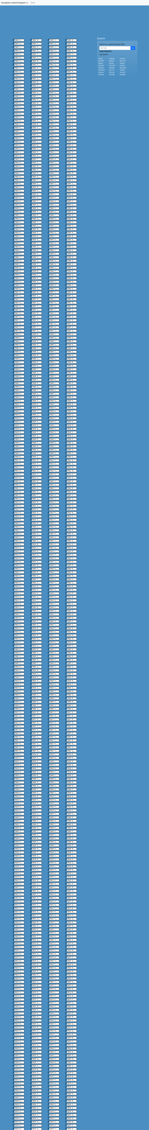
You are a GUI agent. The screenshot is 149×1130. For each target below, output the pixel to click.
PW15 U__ (53, 609)
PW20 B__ (36, 794)
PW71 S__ (18, 867)
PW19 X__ (36, 771)
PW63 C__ (53, 536)
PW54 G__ (53, 182)
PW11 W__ (18, 453)
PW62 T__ (36, 510)
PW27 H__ (71, 1075)
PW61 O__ (36, 467)
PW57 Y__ (53, 314)
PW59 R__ (71, 387)
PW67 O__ (36, 705)
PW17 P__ (53, 685)
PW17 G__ (53, 678)
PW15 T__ (36, 609)
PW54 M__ (71, 185)
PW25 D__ (71, 992)
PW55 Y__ (53, 235)
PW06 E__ (18, 242)
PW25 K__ (36, 999)
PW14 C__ (53, 556)
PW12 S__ (18, 490)
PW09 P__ (53, 367)
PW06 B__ (36, 238)
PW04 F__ (36, 162)
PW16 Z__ (71, 652)
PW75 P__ (53, 1022)
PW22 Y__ (53, 890)
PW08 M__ (71, 324)
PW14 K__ (36, 562)
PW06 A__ (18, 238)
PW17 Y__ (53, 691)
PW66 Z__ (71, 672)
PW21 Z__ (71, 850)
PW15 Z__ (71, 612)
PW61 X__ (36, 473)
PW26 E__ (18, 1035)
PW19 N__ (18, 764)
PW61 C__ (53, 457)
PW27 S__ (18, 1085)
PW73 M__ (71, 939)
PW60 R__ (71, 427)
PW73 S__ (18, 946)
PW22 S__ (18, 886)
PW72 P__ (53, 903)
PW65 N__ (18, 625)
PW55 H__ (71, 222)
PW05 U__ (53, 212)
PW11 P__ (53, 447)
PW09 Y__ (53, 374)
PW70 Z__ (71, 830)
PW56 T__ (36, 271)
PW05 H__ (71, 202)
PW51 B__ (36, 60)
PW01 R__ (71, 50)
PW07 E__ (18, 281)
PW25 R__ (71, 1002)
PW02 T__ (36, 93)
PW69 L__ (53, 781)
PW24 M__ (71, 959)
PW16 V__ (71, 648)
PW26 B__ (36, 1032)
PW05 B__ (36, 199)
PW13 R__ (71, 526)
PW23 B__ (36, 913)
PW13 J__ (18, 523)
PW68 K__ (36, 741)
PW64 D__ (71, 576)
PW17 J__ (18, 681)
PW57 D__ (71, 298)
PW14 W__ (18, 572)
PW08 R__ (71, 328)
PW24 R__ (71, 962)
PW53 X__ (36, 156)
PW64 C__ (53, 576)
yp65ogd (101, 67)
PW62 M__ (71, 503)
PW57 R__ (71, 308)
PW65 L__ (53, 622)
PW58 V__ (71, 351)
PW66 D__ (71, 655)
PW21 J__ (18, 840)
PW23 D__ (71, 913)
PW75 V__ (71, 1025)
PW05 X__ (36, 215)
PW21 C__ (53, 834)
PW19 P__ (53, 764)
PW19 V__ (71, 767)
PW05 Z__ (71, 215)
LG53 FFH (101, 61)
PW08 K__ (36, 324)
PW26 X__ (36, 1048)
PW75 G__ (53, 1015)
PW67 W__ (18, 711)
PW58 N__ (18, 347)
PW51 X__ (36, 76)
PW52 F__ (36, 103)
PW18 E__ (18, 718)
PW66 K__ (36, 662)
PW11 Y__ (53, 453)
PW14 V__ (71, 569)
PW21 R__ (71, 843)
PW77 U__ (53, 1105)
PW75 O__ (36, 1022)
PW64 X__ (36, 592)
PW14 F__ (36, 559)
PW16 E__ (18, 638)
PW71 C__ (53, 853)
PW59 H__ (71, 381)
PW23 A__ (18, 913)
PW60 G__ (53, 420)
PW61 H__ (71, 460)
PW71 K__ (36, 860)
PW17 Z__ (71, 691)
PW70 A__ (18, 814)
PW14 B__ (36, 556)
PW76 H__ (71, 1055)
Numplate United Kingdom (14, 2)
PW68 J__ (18, 741)
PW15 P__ (53, 605)
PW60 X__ (36, 433)
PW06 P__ (53, 248)
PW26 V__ (71, 1045)
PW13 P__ (53, 526)
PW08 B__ (36, 318)
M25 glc (100, 63)
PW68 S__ (18, 748)
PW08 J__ (18, 324)
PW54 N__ (18, 189)
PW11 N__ (18, 447)
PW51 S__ (18, 73)
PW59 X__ (36, 394)
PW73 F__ (36, 936)
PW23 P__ (53, 923)
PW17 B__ (36, 675)
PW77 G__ (53, 1095)
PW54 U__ (53, 192)
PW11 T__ (36, 450)
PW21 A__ (18, 834)
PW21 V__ (71, 847)
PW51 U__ (53, 73)
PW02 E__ (18, 83)
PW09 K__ (36, 364)
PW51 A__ (18, 60)
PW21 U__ (53, 847)
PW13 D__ (71, 516)
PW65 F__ (36, 619)
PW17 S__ (18, 688)
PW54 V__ (71, 192)
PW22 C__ (53, 873)
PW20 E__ (18, 797)
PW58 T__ (36, 351)
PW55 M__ (71, 225)
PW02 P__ (53, 90)
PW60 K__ (36, 424)
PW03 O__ (36, 129)
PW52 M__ (71, 106)
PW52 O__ (36, 109)
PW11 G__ (53, 440)
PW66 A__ (18, 655)
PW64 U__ (53, 589)
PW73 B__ (36, 933)
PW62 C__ (53, 496)
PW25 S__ (18, 1005)
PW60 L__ (53, 424)
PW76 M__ (71, 1058)
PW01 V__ (71, 53)
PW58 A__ (18, 338)
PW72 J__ (18, 900)
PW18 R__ (71, 724)
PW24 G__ (53, 956)
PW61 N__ (18, 467)
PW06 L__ (53, 245)
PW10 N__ (18, 407)
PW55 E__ (18, 222)
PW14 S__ (18, 569)
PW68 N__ (18, 744)
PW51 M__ (71, 66)
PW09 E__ (18, 361)
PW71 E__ (18, 857)
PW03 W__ (18, 136)
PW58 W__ (18, 354)
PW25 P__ (53, 1002)
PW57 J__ (18, 305)
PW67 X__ (36, 711)
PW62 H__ (71, 500)
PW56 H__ (71, 262)
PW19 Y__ (53, 771)
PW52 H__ (71, 103)
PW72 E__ (18, 896)
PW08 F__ (36, 321)
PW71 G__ (53, 857)
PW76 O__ (36, 1062)
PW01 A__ (18, 40)
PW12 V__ (71, 490)
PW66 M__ (71, 662)
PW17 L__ (53, 681)
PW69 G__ (53, 777)
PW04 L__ (53, 166)
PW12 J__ (18, 483)
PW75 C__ (53, 1012)
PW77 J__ (18, 1098)
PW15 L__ (53, 602)
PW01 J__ (18, 47)
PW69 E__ (18, 777)
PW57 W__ (18, 314)
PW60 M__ (71, 424)
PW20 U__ (53, 807)
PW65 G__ (53, 619)
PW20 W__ (18, 810)
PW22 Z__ (71, 890)
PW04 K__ (36, 166)
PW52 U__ (53, 113)
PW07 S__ (18, 291)
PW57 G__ (53, 301)
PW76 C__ (53, 1052)
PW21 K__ (36, 840)
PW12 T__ (36, 490)
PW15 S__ (18, 609)
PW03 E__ (18, 123)
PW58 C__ (53, 338)
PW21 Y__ (53, 850)
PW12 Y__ (53, 493)
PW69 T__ (36, 787)
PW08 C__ (53, 318)
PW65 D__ (71, 615)
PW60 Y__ (53, 433)
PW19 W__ (18, 771)
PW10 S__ (18, 410)
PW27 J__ (18, 1078)
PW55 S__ (18, 232)
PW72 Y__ (53, 910)
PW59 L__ (53, 384)
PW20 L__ (53, 800)
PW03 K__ (36, 126)
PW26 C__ (53, 1032)
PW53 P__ (53, 149)
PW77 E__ (18, 1095)
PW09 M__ (71, 364)
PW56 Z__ (71, 275)
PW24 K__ (36, 959)
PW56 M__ (71, 265)
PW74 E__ (18, 976)
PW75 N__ (18, 1022)
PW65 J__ (18, 622)
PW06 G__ (53, 242)
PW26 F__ (36, 1035)
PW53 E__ (18, 142)
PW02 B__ (36, 80)
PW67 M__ (71, 701)
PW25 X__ (36, 1009)
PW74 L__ (53, 979)
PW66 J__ (18, 662)
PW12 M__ (71, 483)
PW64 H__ (71, 579)
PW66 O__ (36, 665)
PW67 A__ (18, 695)
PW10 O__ (36, 407)
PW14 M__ (71, 562)
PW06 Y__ (53, 255)
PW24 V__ (71, 966)
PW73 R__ (71, 943)
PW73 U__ (53, 946)
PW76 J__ (18, 1058)
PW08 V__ (71, 331)
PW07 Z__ (71, 295)
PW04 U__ (53, 172)
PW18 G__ (53, 718)
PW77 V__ (71, 1105)
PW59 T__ (36, 390)
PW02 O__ (36, 90)
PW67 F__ (36, 698)
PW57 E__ (18, 301)
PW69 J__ (18, 781)
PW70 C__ (53, 814)
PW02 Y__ (53, 96)
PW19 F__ (36, 757)
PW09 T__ (36, 371)
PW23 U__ (53, 926)
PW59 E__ (18, 381)
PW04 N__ (18, 169)
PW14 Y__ (53, 572)
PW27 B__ (36, 1072)
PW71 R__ (71, 863)
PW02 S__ (18, 93)
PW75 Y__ (53, 1029)
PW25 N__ (18, 1002)
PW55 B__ (36, 219)
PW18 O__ (36, 724)
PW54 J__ (18, 185)
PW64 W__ (18, 592)
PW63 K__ (36, 543)
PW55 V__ (71, 232)
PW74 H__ (71, 976)
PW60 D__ (71, 417)
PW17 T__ (36, 688)
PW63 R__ (71, 546)
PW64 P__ (53, 586)
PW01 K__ (36, 47)
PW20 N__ (18, 804)
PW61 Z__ (71, 473)
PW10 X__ (36, 414)
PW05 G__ (53, 202)
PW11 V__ (71, 450)
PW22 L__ (53, 880)
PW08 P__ (53, 328)
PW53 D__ (71, 139)
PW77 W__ (18, 1108)
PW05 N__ (18, 209)
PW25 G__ (53, 996)
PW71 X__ (36, 870)
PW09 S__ (18, 371)
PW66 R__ (71, 665)
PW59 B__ (36, 377)
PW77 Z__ (71, 1108)
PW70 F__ (36, 817)
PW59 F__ (36, 381)
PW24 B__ (36, 953)
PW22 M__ (71, 880)
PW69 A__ (18, 774)
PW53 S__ (18, 152)
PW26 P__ (53, 1042)
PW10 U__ (53, 410)
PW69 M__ (71, 781)
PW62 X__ (36, 513)
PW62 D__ (71, 496)
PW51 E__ (18, 63)
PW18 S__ (18, 728)
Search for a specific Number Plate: (112, 44)
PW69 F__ (36, 777)
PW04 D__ (71, 159)
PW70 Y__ (53, 830)
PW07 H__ (71, 281)
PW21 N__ (18, 843)
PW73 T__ (36, 946)
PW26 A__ (18, 1032)
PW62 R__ (71, 506)
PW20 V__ (71, 807)
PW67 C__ (53, 695)
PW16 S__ (18, 648)
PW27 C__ (53, 1072)
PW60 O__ (36, 427)
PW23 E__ (18, 916)
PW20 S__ (18, 807)
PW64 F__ (36, 579)
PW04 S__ (18, 172)
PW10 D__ (71, 397)
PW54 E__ (18, 182)
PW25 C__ (53, 992)
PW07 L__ (53, 285)
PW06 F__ (36, 242)
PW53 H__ (71, 142)
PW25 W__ (18, 1009)
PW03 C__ (53, 119)
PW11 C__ (53, 437)
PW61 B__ (36, 457)
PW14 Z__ (71, 572)
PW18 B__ (36, 714)
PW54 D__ (71, 179)
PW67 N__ (18, 705)
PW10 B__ (36, 397)
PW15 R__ (71, 605)
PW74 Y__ (53, 989)
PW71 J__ (18, 860)
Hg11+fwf (112, 65)
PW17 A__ (18, 675)
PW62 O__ (36, 506)
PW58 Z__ (71, 354)
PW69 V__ (71, 787)
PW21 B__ (36, 834)
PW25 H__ (71, 996)
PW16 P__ (53, 645)
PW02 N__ (18, 90)
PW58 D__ (71, 338)
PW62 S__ (18, 510)
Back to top (144, 1121)
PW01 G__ (53, 43)
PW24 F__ (36, 956)
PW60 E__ (18, 420)
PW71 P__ (53, 863)
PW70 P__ (53, 824)
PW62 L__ (53, 503)
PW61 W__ (18, 473)
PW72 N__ (18, 903)
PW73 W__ (18, 949)
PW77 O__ (36, 1101)
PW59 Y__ (53, 394)
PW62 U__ (53, 510)
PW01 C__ (53, 40)
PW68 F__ (36, 738)
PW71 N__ (18, 863)
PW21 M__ (71, 840)
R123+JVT (122, 58)
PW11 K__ (36, 443)
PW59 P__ (53, 387)
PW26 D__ (71, 1032)
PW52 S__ (18, 113)
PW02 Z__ (71, 96)
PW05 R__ (71, 209)
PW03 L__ (53, 126)
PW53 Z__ (71, 156)
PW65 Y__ (53, 632)
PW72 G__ (53, 896)
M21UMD (112, 74)
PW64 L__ (53, 582)
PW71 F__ (36, 857)
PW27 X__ (36, 1088)
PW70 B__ (36, 814)
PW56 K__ (36, 265)
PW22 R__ (71, 883)
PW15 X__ (36, 612)
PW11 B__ (36, 437)
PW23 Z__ (71, 929)
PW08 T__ (36, 331)
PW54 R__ (71, 189)
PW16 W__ (18, 652)
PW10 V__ (71, 410)
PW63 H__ (71, 539)
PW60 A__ (18, 417)
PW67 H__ (71, 698)
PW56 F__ (36, 262)
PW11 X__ (36, 453)
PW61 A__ (18, 457)
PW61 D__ (71, 457)
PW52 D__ (71, 100)
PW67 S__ (18, 708)
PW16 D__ (71, 635)
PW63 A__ (18, 536)
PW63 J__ (18, 543)
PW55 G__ (53, 222)
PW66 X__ (36, 672)
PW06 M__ (71, 245)
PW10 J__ (18, 404)
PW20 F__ (36, 797)
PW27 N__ (18, 1082)
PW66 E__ (18, 658)
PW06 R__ (71, 248)
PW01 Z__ (71, 57)
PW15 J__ (18, 602)
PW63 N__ (18, 546)
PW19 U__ (53, 767)
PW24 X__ (36, 969)
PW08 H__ (71, 321)
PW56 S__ (18, 271)
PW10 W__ (18, 414)
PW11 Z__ (71, 453)
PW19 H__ (71, 757)
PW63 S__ (18, 549)
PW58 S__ (18, 351)
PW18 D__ (71, 714)
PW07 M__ (71, 285)
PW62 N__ (18, 506)
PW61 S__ (18, 470)
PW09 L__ (53, 364)
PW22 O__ (36, 883)
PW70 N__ (18, 824)
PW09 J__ (18, 364)
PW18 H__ (71, 718)
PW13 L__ (53, 523)
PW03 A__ (18, 119)
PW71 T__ (36, 867)
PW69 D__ (71, 774)
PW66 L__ (53, 662)
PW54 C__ (53, 179)
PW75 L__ (53, 1019)
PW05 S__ (18, 212)
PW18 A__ (18, 714)
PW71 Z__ (71, 870)
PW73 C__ (53, 933)
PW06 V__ (71, 252)
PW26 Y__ (53, 1048)
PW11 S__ (18, 450)
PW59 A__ (18, 377)
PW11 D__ (71, 437)
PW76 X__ (36, 1068)
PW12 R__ (71, 486)
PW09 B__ (36, 357)
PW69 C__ (53, 774)
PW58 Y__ (53, 354)
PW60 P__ (53, 427)
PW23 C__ (53, 913)
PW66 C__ (53, 655)
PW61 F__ (36, 460)
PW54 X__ (36, 195)
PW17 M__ (71, 681)
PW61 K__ (36, 463)
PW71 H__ (71, 857)
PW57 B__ (36, 298)
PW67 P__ (53, 705)
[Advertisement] (74, 22)
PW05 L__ (53, 205)
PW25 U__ (53, 1005)
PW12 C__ (53, 476)
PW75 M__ (71, 1019)
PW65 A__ (18, 615)
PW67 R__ (71, 705)
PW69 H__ (71, 777)
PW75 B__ (36, 1012)
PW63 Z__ (71, 552)
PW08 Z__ (71, 334)
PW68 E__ (18, 738)
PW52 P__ (53, 109)
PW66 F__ (36, 658)
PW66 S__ (18, 668)
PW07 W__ (18, 295)
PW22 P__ (53, 883)
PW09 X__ (36, 374)
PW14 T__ (36, 569)
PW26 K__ (36, 1039)
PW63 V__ (71, 549)
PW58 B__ (36, 338)
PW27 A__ (18, 1072)
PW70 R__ (71, 824)
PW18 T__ (36, 728)
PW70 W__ (18, 830)
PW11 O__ (36, 447)
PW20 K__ (36, 800)
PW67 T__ (36, 708)
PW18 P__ (53, 724)
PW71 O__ (36, 863)
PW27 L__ (53, 1078)
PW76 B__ (36, 1052)
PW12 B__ (36, 476)
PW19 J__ (18, 761)
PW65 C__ (53, 615)
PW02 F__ (36, 83)
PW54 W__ (18, 195)
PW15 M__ (71, 602)
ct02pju (100, 58)
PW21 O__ (36, 843)
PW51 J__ (18, 66)
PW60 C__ (53, 417)
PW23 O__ (36, 923)
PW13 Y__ (53, 533)
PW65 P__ (53, 625)
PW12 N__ (18, 486)
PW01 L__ (53, 47)
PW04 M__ (71, 166)
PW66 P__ (53, 665)
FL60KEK (122, 70)
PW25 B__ (36, 992)
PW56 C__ (53, 258)
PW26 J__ (18, 1039)
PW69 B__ (36, 774)
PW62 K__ (36, 503)
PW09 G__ (53, 361)
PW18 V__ (71, 728)
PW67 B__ (36, 695)
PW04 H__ (71, 162)
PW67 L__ (53, 701)
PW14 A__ (18, 556)
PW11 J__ (18, 443)
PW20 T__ (36, 807)
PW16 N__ (18, 645)
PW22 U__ (53, 886)
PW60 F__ (36, 420)
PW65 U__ (53, 629)
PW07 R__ (71, 288)
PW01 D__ (71, 40)
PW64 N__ (18, 586)
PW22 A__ (18, 873)
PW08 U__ (53, 331)
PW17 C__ (53, 675)
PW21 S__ (18, 847)
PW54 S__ (18, 192)
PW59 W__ (18, 394)
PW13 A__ (18, 516)
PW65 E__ (18, 619)
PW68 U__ (53, 748)
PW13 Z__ (71, 533)
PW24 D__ (71, 953)
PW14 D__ (71, 556)
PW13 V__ (71, 529)
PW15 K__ (36, 602)
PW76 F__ (36, 1055)
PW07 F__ (36, 281)
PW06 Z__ (71, 255)
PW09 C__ (53, 357)
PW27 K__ (36, 1078)
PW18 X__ (36, 731)
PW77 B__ (36, 1091)
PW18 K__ (36, 721)
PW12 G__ (53, 480)
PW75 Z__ (71, 1029)
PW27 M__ (71, 1078)
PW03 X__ (36, 136)
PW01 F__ (36, 43)
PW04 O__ (36, 169)
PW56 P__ (53, 268)
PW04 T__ (36, 172)
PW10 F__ (36, 400)
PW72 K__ (36, 900)
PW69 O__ (36, 784)
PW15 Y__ (53, 612)
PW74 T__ (36, 986)
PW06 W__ (18, 255)
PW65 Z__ (71, 632)
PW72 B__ (36, 893)
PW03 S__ (18, 133)
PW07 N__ (18, 288)
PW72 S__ (18, 906)
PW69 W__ (18, 791)
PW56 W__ (18, 275)
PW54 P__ (53, 189)
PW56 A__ (18, 258)
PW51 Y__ (53, 76)
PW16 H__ (71, 638)
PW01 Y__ (53, 57)
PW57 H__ (71, 301)
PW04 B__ (36, 159)
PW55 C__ (53, 219)
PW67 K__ (36, 701)
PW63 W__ (18, 552)
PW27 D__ (71, 1072)
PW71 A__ (18, 853)
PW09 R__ (71, 367)
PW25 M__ (71, 999)
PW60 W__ (18, 433)
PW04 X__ (36, 176)
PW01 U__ (53, 53)
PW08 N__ (18, 328)
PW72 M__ (71, 900)
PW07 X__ (36, 295)
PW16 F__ (36, 638)
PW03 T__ (36, 133)
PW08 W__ (18, 334)
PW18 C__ (53, 714)
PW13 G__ (53, 519)
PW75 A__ (18, 1012)
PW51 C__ (53, 60)
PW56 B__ (36, 258)
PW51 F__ (36, 63)
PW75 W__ (18, 1029)
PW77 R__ (71, 1101)
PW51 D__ (71, 60)
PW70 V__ (71, 827)
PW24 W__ (18, 969)
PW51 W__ (18, 76)
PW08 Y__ (53, 334)
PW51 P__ (53, 70)
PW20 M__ (71, 800)
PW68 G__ (53, 738)
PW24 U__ (53, 966)
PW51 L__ (53, 66)
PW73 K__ (36, 939)
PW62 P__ (53, 506)
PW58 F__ (36, 341)
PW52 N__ (18, 109)
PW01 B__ (36, 40)
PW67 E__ (18, 698)
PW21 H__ (71, 837)
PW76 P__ (53, 1062)
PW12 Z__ (71, 493)
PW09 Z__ (71, 374)
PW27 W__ (18, 1088)
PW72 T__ (36, 906)
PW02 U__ (53, 93)
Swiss (28, 1121)
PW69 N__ (18, 784)
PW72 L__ (53, 900)
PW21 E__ (18, 837)
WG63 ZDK (123, 67)
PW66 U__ (53, 668)
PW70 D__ (71, 814)
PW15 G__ (53, 599)
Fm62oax (112, 58)
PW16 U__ (53, 648)
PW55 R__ (71, 228)
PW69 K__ (36, 781)
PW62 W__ (18, 513)
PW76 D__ (71, 1052)
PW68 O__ (36, 744)
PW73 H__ (71, 936)
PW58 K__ (36, 344)
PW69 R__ (71, 784)
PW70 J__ (18, 820)
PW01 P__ (53, 50)
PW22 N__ (18, 883)
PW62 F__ (36, 500)
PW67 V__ (71, 708)
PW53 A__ (18, 139)
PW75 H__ (71, 1015)
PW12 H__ (71, 480)
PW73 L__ (53, 939)
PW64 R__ (71, 586)
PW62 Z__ (71, 513)
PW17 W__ (18, 691)
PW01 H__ (71, 43)
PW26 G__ (53, 1035)
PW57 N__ (18, 308)
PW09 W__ (18, 374)
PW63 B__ (36, 536)
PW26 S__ (18, 1045)
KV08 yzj (122, 63)
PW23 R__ (71, 923)
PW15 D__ (71, 595)
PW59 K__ (36, 384)
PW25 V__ (71, 1005)
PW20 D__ (71, 794)
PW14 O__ (36, 566)
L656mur (111, 61)
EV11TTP (111, 70)
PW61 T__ (36, 470)
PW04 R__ (71, 169)
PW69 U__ (53, 787)
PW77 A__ (18, 1091)
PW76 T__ (36, 1065)
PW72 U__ (53, 906)
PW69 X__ (36, 791)
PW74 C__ (53, 972)
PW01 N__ (18, 50)
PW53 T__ (36, 152)
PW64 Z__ (71, 592)
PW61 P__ (53, 467)
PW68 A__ (18, 734)
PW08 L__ (53, 324)
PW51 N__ (18, 70)
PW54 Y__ (53, 195)
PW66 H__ (71, 658)
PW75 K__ (36, 1019)
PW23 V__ (71, 926)
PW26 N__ (18, 1042)
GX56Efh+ (123, 74)
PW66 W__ (18, 672)
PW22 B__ (36, 873)
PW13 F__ (36, 519)
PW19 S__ (18, 767)
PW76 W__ (18, 1068)
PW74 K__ (36, 979)
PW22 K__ (36, 880)
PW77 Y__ (53, 1108)
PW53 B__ (36, 139)
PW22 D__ (71, 873)
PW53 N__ (18, 149)
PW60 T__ (36, 430)
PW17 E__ (18, 678)
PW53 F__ (36, 142)
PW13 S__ (18, 529)
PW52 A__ (18, 100)
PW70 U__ (53, 827)
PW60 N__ (18, 427)
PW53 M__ (71, 146)
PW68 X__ (36, 751)
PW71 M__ (71, 860)
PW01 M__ (71, 47)
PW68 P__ (53, 744)
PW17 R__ (71, 685)
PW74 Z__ (71, 989)
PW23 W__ (18, 929)
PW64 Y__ (53, 592)
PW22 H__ (71, 877)
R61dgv (111, 63)
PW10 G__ (53, 400)
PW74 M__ (71, 979)
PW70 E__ (18, 817)
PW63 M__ (71, 543)
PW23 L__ (53, 919)
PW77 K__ (36, 1098)
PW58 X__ (36, 354)
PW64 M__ (71, 582)
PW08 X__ (36, 334)
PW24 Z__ (71, 969)
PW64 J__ (18, 582)
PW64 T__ (36, 589)
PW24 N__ (18, 962)
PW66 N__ (18, 665)
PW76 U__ (53, 1065)
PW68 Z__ (71, 751)
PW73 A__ (18, 933)
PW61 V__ (71, 470)
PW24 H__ (71, 956)
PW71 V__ (71, 867)
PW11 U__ (53, 450)
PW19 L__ (53, 761)
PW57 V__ (71, 311)
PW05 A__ (18, 199)
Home (33, 3)
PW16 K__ (36, 642)
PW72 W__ (18, 910)
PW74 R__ (71, 982)
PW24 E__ (18, 956)
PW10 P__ (53, 407)
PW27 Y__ (53, 1088)
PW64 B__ (36, 576)
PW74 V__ (71, 986)
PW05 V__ (71, 212)
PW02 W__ (18, 96)
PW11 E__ (18, 440)
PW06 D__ (71, 238)
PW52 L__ (53, 106)
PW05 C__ (53, 199)
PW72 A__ (18, 893)
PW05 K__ (36, 205)
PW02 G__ (53, 83)
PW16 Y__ (53, 652)
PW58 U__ (53, 351)
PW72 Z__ (71, 910)
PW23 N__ (18, 923)
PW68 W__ (18, 751)
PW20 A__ (18, 794)
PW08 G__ (53, 321)
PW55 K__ (36, 225)
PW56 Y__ (53, 275)
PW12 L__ (53, 483)
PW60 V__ (71, 430)
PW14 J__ (18, 562)
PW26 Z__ (71, 1048)
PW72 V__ (71, 906)
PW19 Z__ (71, 771)
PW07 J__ (18, 285)
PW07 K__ (36, 285)
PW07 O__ (36, 288)
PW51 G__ (53, 63)
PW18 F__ (36, 718)
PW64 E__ (18, 579)
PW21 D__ (71, 834)
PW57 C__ (53, 298)
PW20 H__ (71, 797)
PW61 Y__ (53, 473)
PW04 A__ (18, 159)
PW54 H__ (71, 182)
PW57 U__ (53, 311)
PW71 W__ (18, 870)
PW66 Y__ (53, 672)
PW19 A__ (18, 754)
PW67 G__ (53, 698)
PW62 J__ (18, 503)
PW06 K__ (36, 245)
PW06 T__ (36, 252)
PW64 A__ (18, 576)
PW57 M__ (71, 305)
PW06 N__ (18, 248)
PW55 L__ (53, 225)
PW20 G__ (53, 797)
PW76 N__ (18, 1062)
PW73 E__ (18, 936)
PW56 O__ (36, 268)
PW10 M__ (71, 404)
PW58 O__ (36, 347)
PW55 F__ (36, 222)
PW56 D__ (71, 258)
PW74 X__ (36, 989)
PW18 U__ (53, 728)
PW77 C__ (53, 1091)
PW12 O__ (36, 486)
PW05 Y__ (53, 215)
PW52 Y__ (53, 116)
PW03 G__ (53, 123)
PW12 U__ (53, 490)
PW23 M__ (71, 919)
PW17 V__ (71, 688)
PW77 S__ (18, 1105)
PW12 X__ (36, 493)
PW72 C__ (53, 893)
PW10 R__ (71, 407)
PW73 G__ (53, 936)
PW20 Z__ (71, 810)
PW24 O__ (36, 962)
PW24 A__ (18, 953)
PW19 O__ (36, 764)
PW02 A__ (18, 80)
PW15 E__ (18, 599)
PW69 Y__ (53, 791)
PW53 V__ (71, 152)
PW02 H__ (71, 83)
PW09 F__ (36, 361)
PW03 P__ (53, 129)
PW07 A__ (18, 278)
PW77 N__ (18, 1101)
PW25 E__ (18, 996)
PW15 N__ (18, 605)
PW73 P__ (53, 943)
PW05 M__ (71, 205)
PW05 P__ (53, 209)
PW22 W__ (18, 890)
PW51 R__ (71, 70)
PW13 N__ (18, 526)
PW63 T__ (36, 549)
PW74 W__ (18, 989)
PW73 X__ (36, 949)
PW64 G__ (53, 579)
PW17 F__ (36, 678)
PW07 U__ (53, 291)
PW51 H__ (71, 63)
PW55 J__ (18, 225)
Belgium (10, 1121)
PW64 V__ (71, 589)
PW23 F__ (36, 916)
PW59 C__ (53, 377)
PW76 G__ (53, 1055)
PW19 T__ (36, 767)
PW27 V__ (71, 1085)
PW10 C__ (53, 397)
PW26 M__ (71, 1039)
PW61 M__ (71, 463)
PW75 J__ (18, 1019)
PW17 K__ (36, 681)
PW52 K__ (36, 106)
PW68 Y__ (53, 751)
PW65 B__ (36, 615)
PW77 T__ (36, 1105)
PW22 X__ (36, 890)
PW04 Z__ (71, 176)
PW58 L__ (53, 344)
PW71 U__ (53, 867)
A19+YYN (122, 72)
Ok (133, 48)
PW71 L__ (53, 860)
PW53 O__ (36, 149)
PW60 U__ (53, 430)
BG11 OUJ (123, 61)
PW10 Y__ (53, 414)
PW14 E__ (18, 559)
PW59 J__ (18, 384)
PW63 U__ (53, 549)
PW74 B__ (36, 972)
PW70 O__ (36, 824)
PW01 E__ (18, 43)
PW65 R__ (71, 625)
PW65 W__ (18, 632)
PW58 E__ (18, 341)
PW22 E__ (18, 877)
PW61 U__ (53, 470)
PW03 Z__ (71, 136)
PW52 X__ (36, 116)
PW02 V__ (71, 93)
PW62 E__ (18, 500)
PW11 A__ (18, 437)
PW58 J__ (18, 344)
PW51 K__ (36, 66)
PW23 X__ (36, 929)
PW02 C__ (53, 80)
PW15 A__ (18, 595)
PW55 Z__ (71, 235)
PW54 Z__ (71, 195)
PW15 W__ (18, 612)
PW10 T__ (36, 410)
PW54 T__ (36, 192)
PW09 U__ (53, 371)
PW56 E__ (18, 262)
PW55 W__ (18, 235)
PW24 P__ (53, 962)
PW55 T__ (36, 232)
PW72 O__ (36, 903)
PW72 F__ (36, 896)
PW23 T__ (36, 926)
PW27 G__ (53, 1075)
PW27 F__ (36, 1075)
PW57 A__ (18, 298)
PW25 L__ (53, 999)
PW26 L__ (53, 1039)
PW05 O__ (36, 209)
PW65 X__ (36, 632)
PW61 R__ (71, 467)
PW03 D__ (71, 119)
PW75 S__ (18, 1025)
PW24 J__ (18, 959)
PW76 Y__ (53, 1068)
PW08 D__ (71, 318)
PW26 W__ (18, 1048)
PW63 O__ (36, 546)
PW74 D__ (71, 972)
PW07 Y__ (53, 295)
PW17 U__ (53, 688)
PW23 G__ (53, 916)
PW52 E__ (18, 103)
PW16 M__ (71, 642)
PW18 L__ (53, 721)
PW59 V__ (71, 390)
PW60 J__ (18, 424)
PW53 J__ (18, 146)
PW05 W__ (18, 215)
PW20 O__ (36, 804)
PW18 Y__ (53, 731)
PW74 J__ (18, 979)
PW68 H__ (71, 738)
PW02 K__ (36, 86)
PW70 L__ (53, 820)
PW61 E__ (18, 460)
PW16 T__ (36, 648)
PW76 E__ (18, 1055)
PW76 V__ (71, 1065)
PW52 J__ (18, 106)
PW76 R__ (71, 1062)
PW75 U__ (53, 1025)
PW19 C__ (53, 754)
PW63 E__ (18, 539)
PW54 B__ (36, 179)
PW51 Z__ (71, 76)
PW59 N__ (18, 387)
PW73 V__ (71, 946)
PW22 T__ (36, 886)
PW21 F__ (36, 837)
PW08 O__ (36, 328)
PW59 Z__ (71, 394)
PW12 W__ (18, 493)
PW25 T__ (36, 1005)
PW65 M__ (71, 622)
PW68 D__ (71, 734)
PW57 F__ (36, 301)
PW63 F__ (36, 539)
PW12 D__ (71, 476)
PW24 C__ (53, 953)
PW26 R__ (71, 1042)
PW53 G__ (53, 142)
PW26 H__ (71, 1035)
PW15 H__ (71, 599)
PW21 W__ (18, 850)
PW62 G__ (53, 500)
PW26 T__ (36, 1045)
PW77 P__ (53, 1101)
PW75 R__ (71, 1022)
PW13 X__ (36, 533)
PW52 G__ (53, 103)
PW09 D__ (71, 357)
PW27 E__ (18, 1075)
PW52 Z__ (71, 116)
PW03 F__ (36, 123)
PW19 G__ (53, 757)
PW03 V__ (71, 133)
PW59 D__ (71, 377)
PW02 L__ (53, 86)
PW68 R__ (71, 744)
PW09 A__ (18, 357)
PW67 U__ (53, 708)
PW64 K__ (36, 582)
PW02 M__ (71, 86)
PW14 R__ (71, 566)
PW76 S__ (18, 1065)
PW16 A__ (18, 635)
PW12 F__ (36, 480)
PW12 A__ (18, 476)
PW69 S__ (18, 787)
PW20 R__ (71, 804)
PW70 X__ (36, 830)
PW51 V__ (71, 73)
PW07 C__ (53, 278)
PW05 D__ (71, 199)
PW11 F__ (36, 440)
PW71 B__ (36, 853)
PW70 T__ (36, 827)
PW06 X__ (36, 255)
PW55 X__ (36, 235)
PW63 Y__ (53, 552)
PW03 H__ (71, 123)
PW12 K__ (36, 483)
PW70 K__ (36, 820)
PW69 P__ (53, 784)
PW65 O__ (36, 625)
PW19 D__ (71, 754)
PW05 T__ (36, 212)
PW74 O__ (36, 982)
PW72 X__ (36, 910)
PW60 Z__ (71, 433)
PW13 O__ (36, 526)
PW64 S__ (18, 589)
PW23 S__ (18, 926)
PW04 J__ (18, 166)
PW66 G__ (53, 658)
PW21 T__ (36, 847)
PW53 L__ (53, 146)
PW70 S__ (18, 827)
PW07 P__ (53, 288)
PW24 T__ (36, 966)
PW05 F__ (36, 202)
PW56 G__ (53, 262)
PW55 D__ (71, 219)
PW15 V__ (71, 609)
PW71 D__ (71, 853)
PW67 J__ (18, 701)
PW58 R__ (71, 347)
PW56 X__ (36, 275)
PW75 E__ (18, 1015)
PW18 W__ (18, 731)
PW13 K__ (36, 523)
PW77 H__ (71, 1095)
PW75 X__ (36, 1029)
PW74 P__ (53, 982)
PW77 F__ (36, 1095)
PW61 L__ (53, 463)
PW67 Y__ (53, 711)
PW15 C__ (53, 595)
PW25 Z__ (71, 1009)
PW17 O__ (36, 685)
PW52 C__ (53, 100)
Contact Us (134, 1121)
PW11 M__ (71, 443)
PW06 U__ (53, 252)
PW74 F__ (36, 976)
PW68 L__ (53, 741)
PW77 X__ (36, 1108)
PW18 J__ (18, 721)
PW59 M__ (71, 384)
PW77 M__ (71, 1098)
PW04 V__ (71, 172)
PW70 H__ (71, 817)
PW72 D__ (71, 893)
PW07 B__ (36, 278)
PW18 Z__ (71, 731)
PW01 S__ (18, 53)
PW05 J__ (18, 205)
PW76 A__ (18, 1052)
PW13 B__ (36, 516)
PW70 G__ (53, 817)
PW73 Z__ (71, 949)
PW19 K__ (36, 761)
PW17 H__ (71, 678)
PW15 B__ (36, 595)
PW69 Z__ (71, 791)
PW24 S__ (18, 966)
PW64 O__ (36, 586)
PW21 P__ (53, 843)
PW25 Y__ (53, 1009)
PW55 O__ (36, 228)
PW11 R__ (71, 447)
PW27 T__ (36, 1085)
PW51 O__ (36, 70)
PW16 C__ (53, 635)
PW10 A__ (18, 397)
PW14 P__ (53, 566)
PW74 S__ (18, 986)
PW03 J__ (18, 126)
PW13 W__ (18, 533)
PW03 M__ (71, 126)
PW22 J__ (18, 880)
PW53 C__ (53, 139)
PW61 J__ (18, 463)
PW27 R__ (71, 1082)
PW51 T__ (36, 73)
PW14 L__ (53, 562)
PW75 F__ (36, 1015)
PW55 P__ (53, 228)
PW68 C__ (53, 734)
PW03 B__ (36, 119)
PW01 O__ (36, 50)
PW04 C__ (53, 159)
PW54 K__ (36, 185)
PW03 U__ (53, 133)
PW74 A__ (18, 972)
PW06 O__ (36, 248)
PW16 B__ (36, 635)
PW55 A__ (18, 219)
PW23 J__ (18, 919)
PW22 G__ (53, 877)
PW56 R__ (71, 268)
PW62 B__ (36, 496)
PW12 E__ (18, 480)
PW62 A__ (18, 496)
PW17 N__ (18, 685)
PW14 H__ (71, 559)
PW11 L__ (53, 443)
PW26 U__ (53, 1045)
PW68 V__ (71, 748)
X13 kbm (122, 65)
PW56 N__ (18, 268)
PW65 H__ (71, 619)
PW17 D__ (71, 675)
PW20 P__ (53, 804)
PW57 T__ (36, 311)
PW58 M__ (71, 344)
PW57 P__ (53, 308)
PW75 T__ (36, 1025)
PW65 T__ (36, 629)
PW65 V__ (71, 629)
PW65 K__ (36, 622)
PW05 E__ (18, 202)
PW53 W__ (18, 156)
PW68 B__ (36, 734)
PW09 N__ (18, 367)
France (19, 1121)
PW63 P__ (53, 546)
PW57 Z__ (71, 314)
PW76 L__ (53, 1058)
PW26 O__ (36, 1042)
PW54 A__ (18, 179)
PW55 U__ (53, 232)
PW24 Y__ (53, 969)
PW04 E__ (18, 162)
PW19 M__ (71, 761)
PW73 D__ (71, 933)
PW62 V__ (71, 510)
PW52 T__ (36, 113)
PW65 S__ (18, 629)
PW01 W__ (18, 57)
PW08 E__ (18, 321)
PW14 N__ (18, 566)
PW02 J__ (18, 86)
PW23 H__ (71, 916)
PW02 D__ (71, 80)
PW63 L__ (53, 543)
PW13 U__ (53, 529)
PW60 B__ (36, 417)
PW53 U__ (53, 152)
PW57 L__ (53, 305)
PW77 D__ (71, 1091)
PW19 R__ (71, 764)
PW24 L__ (53, 959)
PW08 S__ (18, 331)
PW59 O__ (36, 387)
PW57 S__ (18, 311)
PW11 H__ (71, 440)
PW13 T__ (36, 529)
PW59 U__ (53, 390)
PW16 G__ (53, 638)
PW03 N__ (18, 129)
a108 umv (101, 74)
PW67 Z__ (71, 711)
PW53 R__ (71, 149)
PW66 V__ (71, 668)
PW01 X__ (36, 57)
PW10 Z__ (71, 414)
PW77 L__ (53, 1098)
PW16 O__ (36, 645)
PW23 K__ (36, 919)
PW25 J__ (18, 999)
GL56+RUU (101, 70)
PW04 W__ (18, 176)
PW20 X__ (36, 810)
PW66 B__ (36, 655)
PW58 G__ (53, 341)
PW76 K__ (36, 1058)
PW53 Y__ (53, 156)
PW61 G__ (53, 460)
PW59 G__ (53, 381)
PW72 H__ (71, 896)
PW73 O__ (36, 943)
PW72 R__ (71, 903)
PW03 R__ (71, 129)
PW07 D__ (71, 278)
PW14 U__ (53, 569)
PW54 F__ (36, 182)
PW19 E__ (18, 757)
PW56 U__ (53, 271)
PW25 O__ (36, 1002)
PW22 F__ (36, 877)
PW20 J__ (18, 800)
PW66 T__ (36, 668)
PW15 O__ (36, 605)
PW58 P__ (53, 347)
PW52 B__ (36, 100)
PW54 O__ (36, 189)
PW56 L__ (53, 265)
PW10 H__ (71, 400)
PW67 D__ (71, 695)
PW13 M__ (71, 523)
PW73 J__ (18, 939)
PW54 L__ (53, 185)
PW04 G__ (53, 162)
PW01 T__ (36, 53)
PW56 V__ (71, 271)
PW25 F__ (36, 996)
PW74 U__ (53, 986)
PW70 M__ (71, 820)
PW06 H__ (71, 242)
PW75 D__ (71, 1012)
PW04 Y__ (53, 176)
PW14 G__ (53, 559)
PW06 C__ (53, 238)
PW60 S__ (18, 430)
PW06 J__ (18, 245)
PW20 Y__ (53, 810)
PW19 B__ (36, 754)
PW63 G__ (53, 539)
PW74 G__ (53, 976)
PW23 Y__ (53, 929)
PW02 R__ (71, 90)
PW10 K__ (36, 404)
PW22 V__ (71, 886)
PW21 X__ (36, 850)
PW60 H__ (71, 420)
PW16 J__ (18, 642)
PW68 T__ (36, 748)
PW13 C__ (53, 516)
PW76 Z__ (71, 1068)
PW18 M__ (71, 721)
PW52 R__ (71, 109)
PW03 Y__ (53, 136)
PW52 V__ (71, 113)
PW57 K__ (36, 305)
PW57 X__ (36, 314)
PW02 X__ (36, 96)
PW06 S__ (18, 252)
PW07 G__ (53, 281)
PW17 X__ (36, 691)
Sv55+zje (101, 72)
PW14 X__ (36, 572)
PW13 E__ (18, 519)
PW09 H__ (71, 361)
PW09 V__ (71, 371)
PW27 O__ (36, 1082)
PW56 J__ (18, 265)
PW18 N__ (18, 724)
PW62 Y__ (53, 513)
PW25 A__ (18, 992)
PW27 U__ (53, 1085)
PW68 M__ (71, 741)
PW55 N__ (18, 228)
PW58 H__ (71, 341)
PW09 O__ (36, 367)
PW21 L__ (53, 840)
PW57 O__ (36, 308)
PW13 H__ (71, 519)
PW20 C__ (53, 794)
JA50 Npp (101, 65)
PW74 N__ (18, 982)
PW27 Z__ (71, 1088)
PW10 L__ (53, 404)
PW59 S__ (18, 390)
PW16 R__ (71, 645)
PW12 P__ (53, 486)
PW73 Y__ (53, 949)
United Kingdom (40, 1121)
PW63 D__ (71, 536)
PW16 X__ (36, 652)
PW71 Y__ (53, 870)
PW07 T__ (36, 291)
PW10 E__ (18, 400)
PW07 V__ (71, 291)
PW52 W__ (18, 116)
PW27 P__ (53, 1082)
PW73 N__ (18, 943)
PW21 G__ (53, 837)
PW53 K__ (36, 146)
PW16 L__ (53, 642)
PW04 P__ (53, 169)
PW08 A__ (18, 318)
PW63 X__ (36, 552)
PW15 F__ (36, 599)
